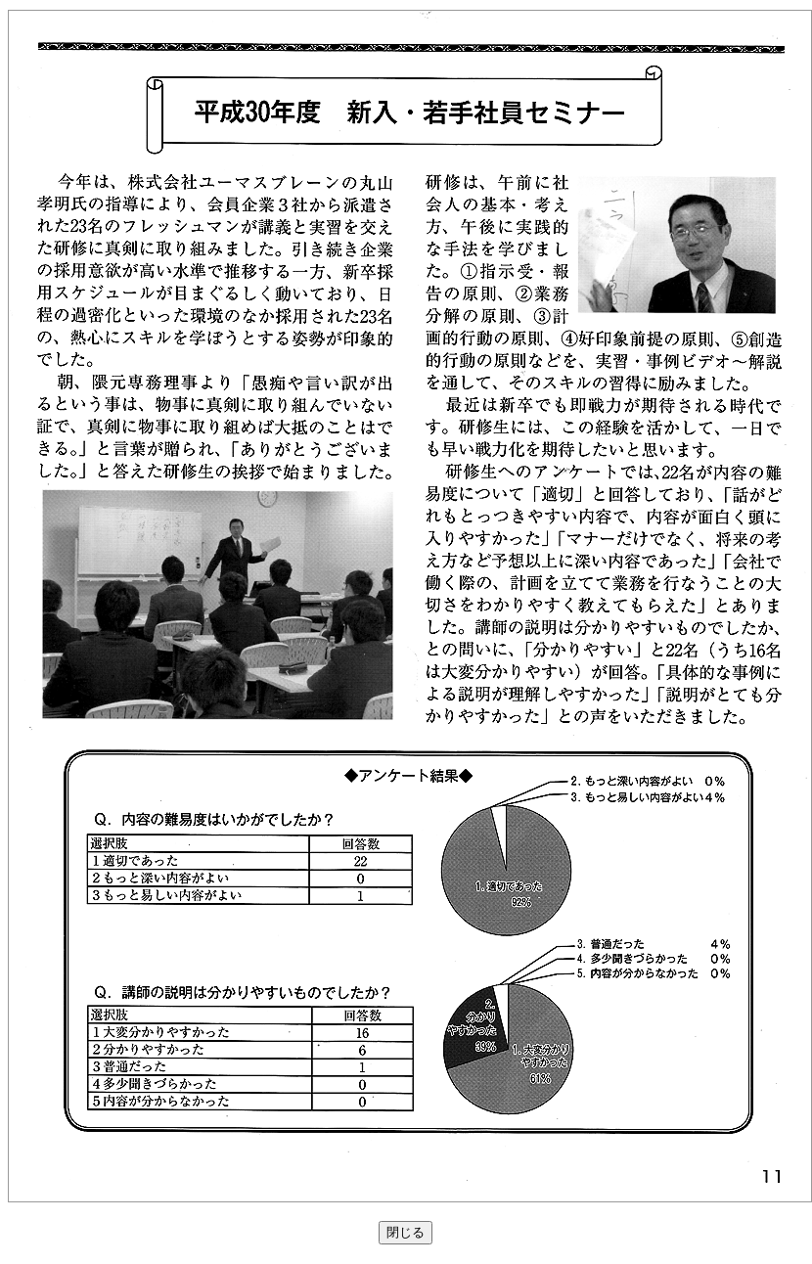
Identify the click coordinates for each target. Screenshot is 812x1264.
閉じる (405, 1232)
